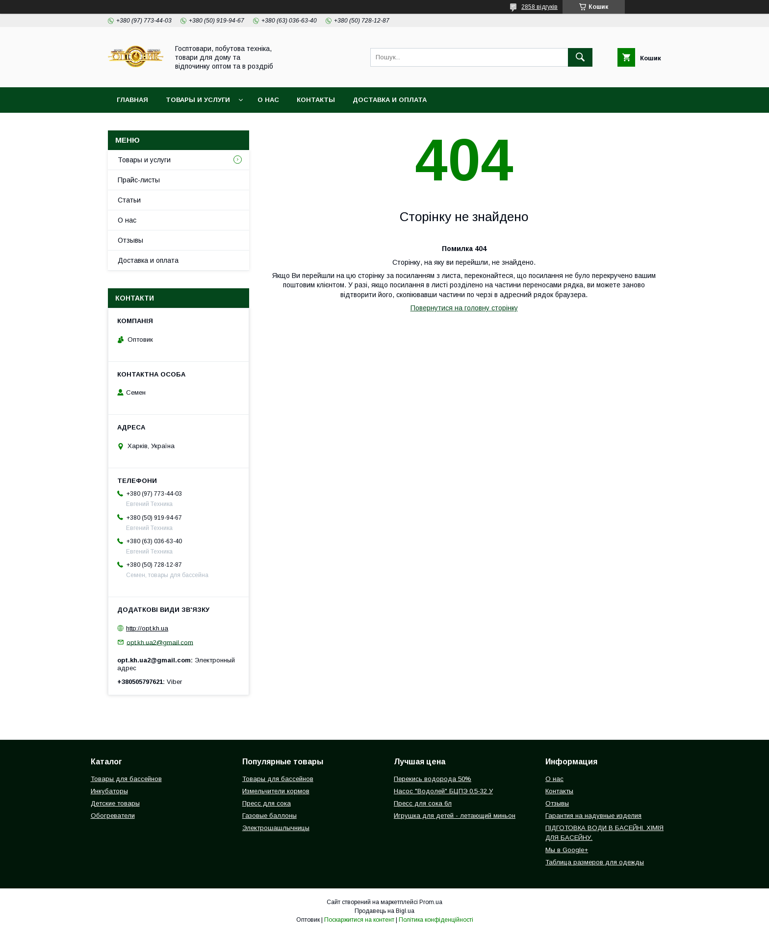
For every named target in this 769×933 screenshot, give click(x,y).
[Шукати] (580, 57)
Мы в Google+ (566, 850)
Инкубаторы (109, 791)
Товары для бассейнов (126, 778)
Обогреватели (113, 815)
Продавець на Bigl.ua (384, 911)
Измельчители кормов (275, 791)
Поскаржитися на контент (359, 919)
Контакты (316, 99)
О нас (268, 99)
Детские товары (115, 803)
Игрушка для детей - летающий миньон (454, 815)
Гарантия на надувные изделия (593, 815)
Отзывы (130, 240)
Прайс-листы (139, 180)
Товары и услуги (198, 99)
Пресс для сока (266, 803)
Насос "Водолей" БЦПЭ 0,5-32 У (443, 791)
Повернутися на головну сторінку (464, 308)
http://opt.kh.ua (147, 628)
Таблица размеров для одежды (594, 862)
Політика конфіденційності (436, 919)
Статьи (129, 200)
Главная (132, 99)
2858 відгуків (539, 6)
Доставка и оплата (390, 99)
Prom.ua (430, 902)
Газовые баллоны (269, 815)
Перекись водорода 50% (432, 778)
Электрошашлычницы (275, 828)
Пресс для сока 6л (423, 803)
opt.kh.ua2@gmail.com (160, 642)
